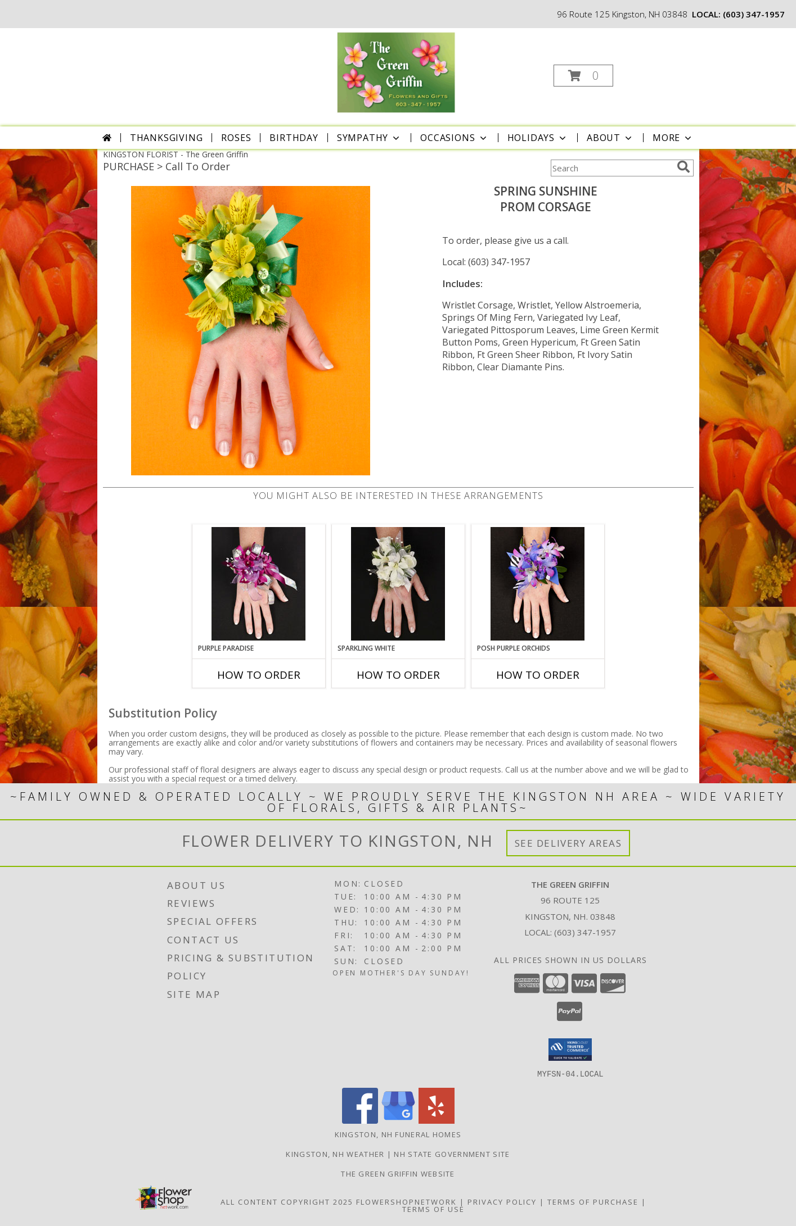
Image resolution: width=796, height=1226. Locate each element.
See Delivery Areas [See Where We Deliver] (568, 843)
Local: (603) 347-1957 (486, 262)
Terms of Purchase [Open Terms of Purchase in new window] (592, 1201)
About (610, 137)
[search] (683, 167)
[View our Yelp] (437, 1120)
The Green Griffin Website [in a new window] (398, 1173)
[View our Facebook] (360, 1120)
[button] (583, 76)
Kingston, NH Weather (335, 1153)
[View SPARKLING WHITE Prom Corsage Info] (398, 584)
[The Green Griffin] (397, 72)
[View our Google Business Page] (398, 1120)
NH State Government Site (452, 1153)
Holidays (537, 137)
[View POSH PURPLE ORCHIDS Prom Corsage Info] (537, 584)
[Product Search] (611, 168)
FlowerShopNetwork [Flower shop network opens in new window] (406, 1201)
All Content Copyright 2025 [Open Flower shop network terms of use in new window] (287, 1201)
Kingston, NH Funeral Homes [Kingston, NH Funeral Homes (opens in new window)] (398, 1134)
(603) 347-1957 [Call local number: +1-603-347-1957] (754, 14)
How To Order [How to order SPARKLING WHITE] (398, 675)
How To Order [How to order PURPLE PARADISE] (258, 675)
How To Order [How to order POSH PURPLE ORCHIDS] (537, 675)
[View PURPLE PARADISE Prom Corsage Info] (258, 584)
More (673, 137)
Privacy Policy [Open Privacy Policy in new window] (502, 1201)
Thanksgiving (166, 137)
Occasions (454, 137)
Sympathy (369, 137)
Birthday (293, 137)
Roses (236, 137)
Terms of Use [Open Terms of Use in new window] (433, 1209)
